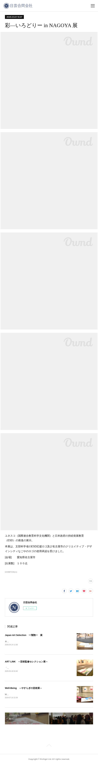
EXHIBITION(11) (11, 572)
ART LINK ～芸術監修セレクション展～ (26, 662)
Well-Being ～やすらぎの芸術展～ (23, 688)
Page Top (49, 746)
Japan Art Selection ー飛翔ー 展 (23, 635)
